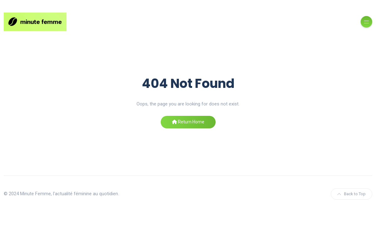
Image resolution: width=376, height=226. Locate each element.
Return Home (188, 121)
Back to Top (351, 193)
